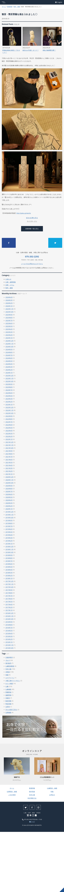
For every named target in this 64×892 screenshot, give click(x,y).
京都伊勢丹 (9, 657)
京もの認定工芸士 (11, 710)
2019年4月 (9, 535)
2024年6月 (9, 358)
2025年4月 (9, 329)
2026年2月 (9, 303)
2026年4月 (9, 297)
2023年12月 (9, 376)
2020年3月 (9, 503)
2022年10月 (9, 413)
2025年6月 (9, 323)
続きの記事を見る (32, 218)
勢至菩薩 (8, 704)
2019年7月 (9, 526)
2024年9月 (9, 349)
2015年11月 (9, 645)
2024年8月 (9, 352)
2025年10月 (9, 312)
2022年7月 (9, 422)
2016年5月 (9, 631)
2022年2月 (9, 436)
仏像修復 (8, 689)
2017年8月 (9, 593)
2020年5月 (9, 497)
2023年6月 (9, 393)
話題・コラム (9, 285)
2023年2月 (9, 402)
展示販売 (8, 663)
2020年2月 (9, 506)
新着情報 (9, 7)
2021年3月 (9, 468)
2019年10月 (9, 518)
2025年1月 (9, 338)
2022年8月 (9, 419)
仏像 (6, 686)
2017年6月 (9, 599)
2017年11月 (9, 584)
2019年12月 (9, 512)
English (58, 2)
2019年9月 (9, 520)
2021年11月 (9, 445)
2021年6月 (9, 460)
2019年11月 (9, 515)
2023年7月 (9, 390)
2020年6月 (9, 494)
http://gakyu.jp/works (23, 213)
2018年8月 (9, 558)
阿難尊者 (8, 692)
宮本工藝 (8, 669)
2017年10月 (9, 587)
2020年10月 (9, 483)
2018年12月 (9, 547)
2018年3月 (9, 573)
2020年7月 (9, 491)
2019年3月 (9, 538)
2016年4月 (9, 633)
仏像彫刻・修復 (52, 788)
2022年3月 (9, 433)
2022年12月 (9, 407)
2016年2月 (9, 639)
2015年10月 (9, 648)
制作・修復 (17, 7)
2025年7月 (9, 320)
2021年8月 (9, 454)
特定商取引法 (32, 798)
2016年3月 (9, 636)
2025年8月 (9, 318)
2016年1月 (9, 642)
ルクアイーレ (9, 678)
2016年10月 (9, 619)
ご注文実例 (12, 795)
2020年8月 (9, 489)
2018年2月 (9, 575)
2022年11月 (9, 410)
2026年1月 (9, 306)
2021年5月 (9, 462)
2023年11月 (9, 378)
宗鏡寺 (7, 698)
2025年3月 (9, 332)
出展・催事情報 (10, 282)
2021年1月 (9, 474)
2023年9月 (9, 384)
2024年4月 (9, 364)
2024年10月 (9, 347)
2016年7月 (9, 628)
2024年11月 (9, 344)
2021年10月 (9, 448)
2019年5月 (9, 532)
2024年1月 (9, 373)
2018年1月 (9, 578)
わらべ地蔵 (9, 684)
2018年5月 (9, 567)
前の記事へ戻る (32, 221)
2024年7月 (9, 355)
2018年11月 (9, 549)
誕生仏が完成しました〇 (31, 50)
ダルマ (7, 660)
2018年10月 (9, 552)
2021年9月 (9, 451)
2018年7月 (9, 561)
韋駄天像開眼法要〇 (49, 50)
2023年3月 (9, 399)
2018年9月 (9, 555)
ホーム (4, 7)
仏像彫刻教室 (9, 666)
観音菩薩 (8, 701)
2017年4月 (9, 604)
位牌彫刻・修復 (12, 792)
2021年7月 (9, 457)
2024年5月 (9, 361)
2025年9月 (9, 315)
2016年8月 (9, 625)
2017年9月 (9, 590)
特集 (52, 792)
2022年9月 (9, 416)
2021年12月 (9, 442)
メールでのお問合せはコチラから (32, 264)
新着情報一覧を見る (32, 229)
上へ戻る (61, 889)
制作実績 (32, 792)
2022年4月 (9, 431)
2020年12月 (9, 477)
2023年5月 (9, 396)
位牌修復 (8, 713)
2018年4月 (9, 570)
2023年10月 (9, 381)
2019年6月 (9, 529)
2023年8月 (9, 387)
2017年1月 (9, 610)
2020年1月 (9, 509)
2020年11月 (9, 480)
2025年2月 (9, 335)
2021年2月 (9, 471)
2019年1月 (9, 544)
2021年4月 (9, 465)
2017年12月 (9, 581)
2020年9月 (9, 486)
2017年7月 (9, 596)
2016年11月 (9, 616)
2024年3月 (9, 367)
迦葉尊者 (8, 695)
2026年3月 (9, 300)
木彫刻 (7, 672)
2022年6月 (9, 425)
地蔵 (6, 675)
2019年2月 (9, 541)
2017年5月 (9, 602)
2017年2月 (9, 607)
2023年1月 (9, 405)
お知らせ (8, 279)
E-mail (32, 822)
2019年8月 (9, 523)
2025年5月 (9, 326)
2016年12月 (9, 613)
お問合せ (52, 795)
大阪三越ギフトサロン (12, 681)
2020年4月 (9, 500)
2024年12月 (9, 341)
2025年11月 (9, 309)
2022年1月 (9, 439)
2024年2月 (9, 370)
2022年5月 (9, 428)
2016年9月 (9, 622)
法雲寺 (7, 707)
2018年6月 (9, 564)
